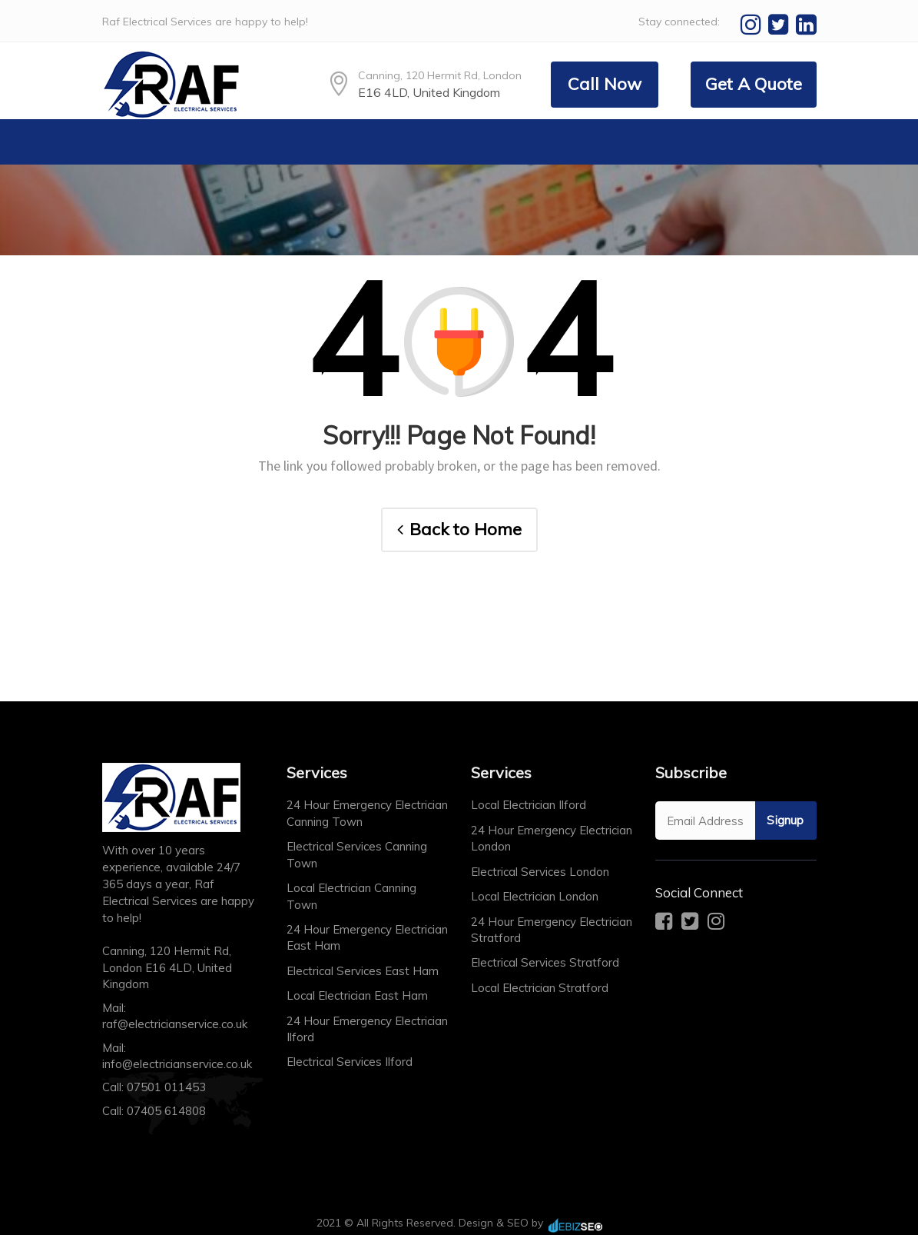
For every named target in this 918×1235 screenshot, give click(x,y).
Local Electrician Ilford (528, 804)
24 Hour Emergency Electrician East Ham (367, 937)
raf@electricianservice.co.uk (174, 1024)
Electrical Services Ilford (350, 1061)
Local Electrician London (534, 896)
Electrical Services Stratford (545, 962)
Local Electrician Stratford (539, 987)
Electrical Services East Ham (363, 971)
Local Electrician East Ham (357, 995)
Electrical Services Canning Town (357, 854)
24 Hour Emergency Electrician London (551, 838)
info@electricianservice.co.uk (177, 1064)
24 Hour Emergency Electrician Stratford (551, 929)
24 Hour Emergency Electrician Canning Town (367, 812)
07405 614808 (166, 1111)
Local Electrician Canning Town (351, 895)
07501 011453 (166, 1087)
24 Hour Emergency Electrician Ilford (367, 1029)
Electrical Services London (540, 871)
